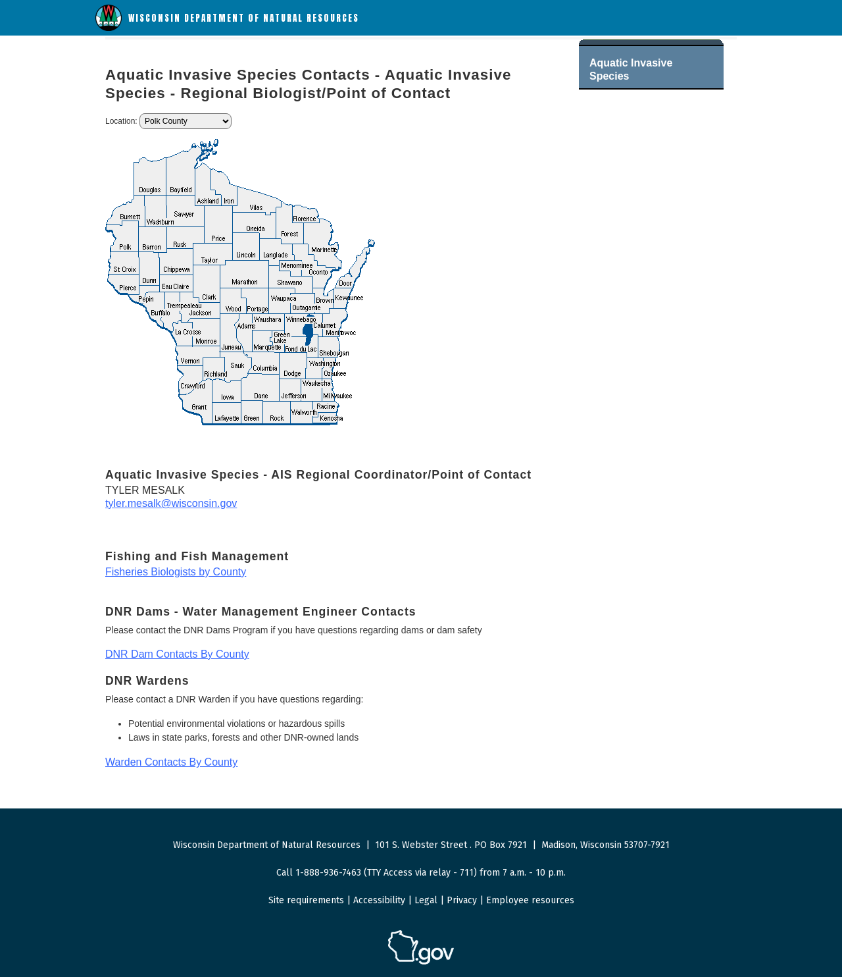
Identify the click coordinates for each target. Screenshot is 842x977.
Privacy (462, 900)
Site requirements (306, 900)
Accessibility (379, 900)
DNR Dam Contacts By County (177, 654)
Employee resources (530, 900)
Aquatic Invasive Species (630, 69)
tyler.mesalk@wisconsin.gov (171, 503)
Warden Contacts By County (171, 762)
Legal (425, 900)
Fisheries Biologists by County (175, 571)
